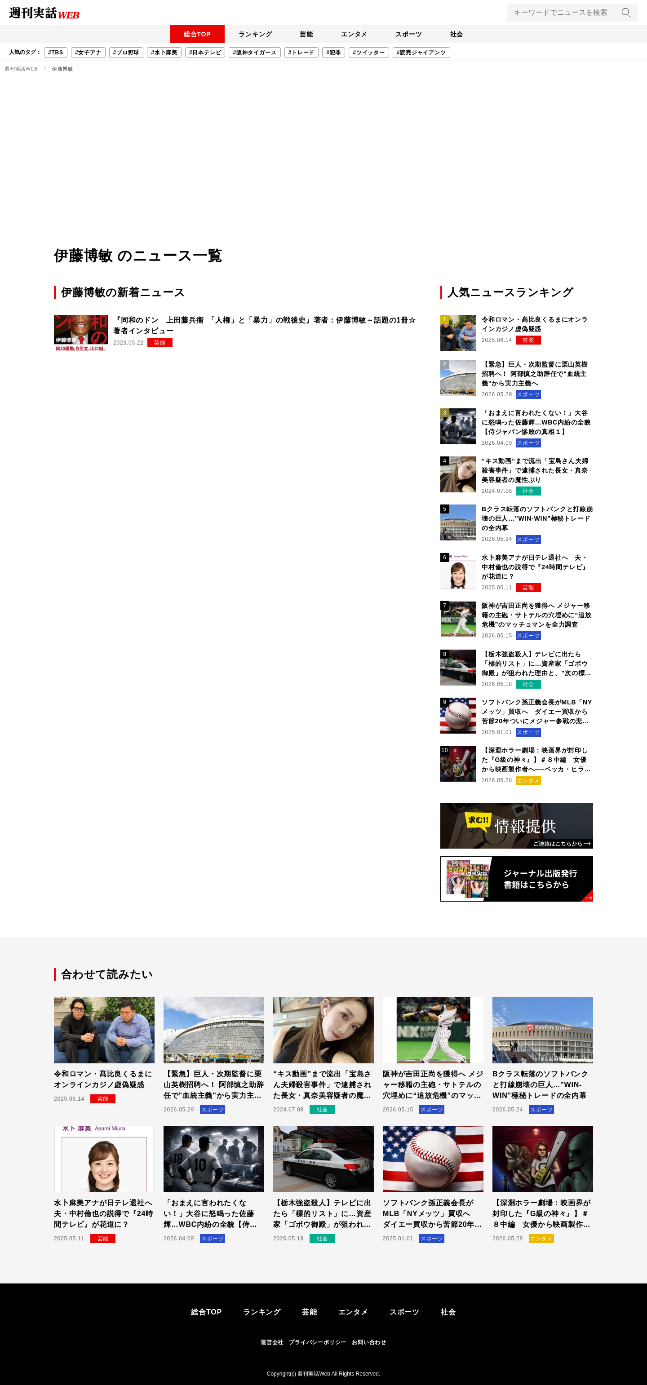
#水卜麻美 (164, 52)
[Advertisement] (323, 177)
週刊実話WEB (21, 68)
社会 (458, 34)
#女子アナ (88, 52)
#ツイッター (369, 52)
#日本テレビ (205, 52)
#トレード (301, 52)
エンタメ (354, 34)
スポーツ (410, 34)
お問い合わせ (369, 1342)
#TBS (55, 52)
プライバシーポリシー (317, 1342)
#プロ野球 (126, 52)
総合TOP (195, 34)
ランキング (253, 34)
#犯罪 (333, 52)
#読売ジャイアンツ (421, 52)
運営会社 (272, 1342)
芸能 (306, 34)
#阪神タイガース (254, 52)
